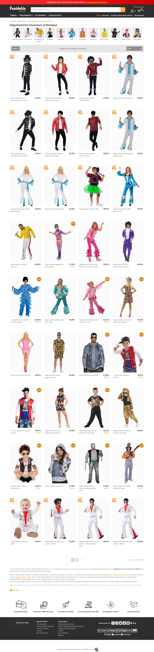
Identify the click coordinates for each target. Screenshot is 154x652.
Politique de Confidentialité (67, 628)
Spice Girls (61, 39)
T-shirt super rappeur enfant (121, 376)
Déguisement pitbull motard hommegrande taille (87, 488)
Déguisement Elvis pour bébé (19, 542)
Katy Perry (93, 39)
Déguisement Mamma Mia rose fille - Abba (88, 321)
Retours (39, 631)
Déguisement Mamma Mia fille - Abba (54, 321)
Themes (13, 15)
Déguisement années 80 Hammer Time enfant (87, 432)
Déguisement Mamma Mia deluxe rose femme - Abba (88, 265)
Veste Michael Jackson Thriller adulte (87, 154)
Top (98, 15)
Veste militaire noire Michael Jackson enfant (19, 99)
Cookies (60, 631)
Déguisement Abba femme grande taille (20, 210)
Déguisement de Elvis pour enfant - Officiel (54, 542)
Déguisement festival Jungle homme (52, 376)
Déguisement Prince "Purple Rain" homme (121, 265)
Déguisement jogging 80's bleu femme (54, 265)
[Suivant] (81, 560)
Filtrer (15, 49)
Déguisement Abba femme (54, 209)
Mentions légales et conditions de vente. (71, 626)
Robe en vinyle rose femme (20, 375)
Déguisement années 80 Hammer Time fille (122, 432)
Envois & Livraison (42, 628)
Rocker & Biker (126, 39)
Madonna (50, 39)
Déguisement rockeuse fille (88, 209)
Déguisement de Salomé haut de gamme (19, 321)
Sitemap (60, 635)
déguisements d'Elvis (23, 577)
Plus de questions (42, 633)
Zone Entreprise (63, 633)
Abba (71, 39)
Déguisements (25, 15)
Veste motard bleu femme (54, 486)
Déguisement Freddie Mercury (18, 265)
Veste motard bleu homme (88, 375)
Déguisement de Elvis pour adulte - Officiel (123, 542)
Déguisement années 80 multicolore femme (122, 321)
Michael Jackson (17, 39)
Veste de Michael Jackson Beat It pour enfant (54, 99)
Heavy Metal (137, 39)
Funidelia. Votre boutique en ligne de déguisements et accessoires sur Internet (17, 9)
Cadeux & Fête (55, 15)
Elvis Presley (28, 39)
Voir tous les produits (136, 560)
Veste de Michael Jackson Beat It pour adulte (54, 154)
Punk (115, 39)
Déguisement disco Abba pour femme (122, 210)
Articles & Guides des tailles (45, 626)
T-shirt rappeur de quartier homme (21, 432)
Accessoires (40, 15)
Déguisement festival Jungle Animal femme (52, 432)
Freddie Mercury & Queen (39, 40)
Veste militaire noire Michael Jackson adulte (19, 154)
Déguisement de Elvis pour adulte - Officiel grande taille (88, 543)
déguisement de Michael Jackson (115, 575)
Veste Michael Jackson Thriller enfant (87, 99)
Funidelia (13, 21)
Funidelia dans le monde (66, 624)
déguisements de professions (107, 585)
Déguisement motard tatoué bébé (18, 487)
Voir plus (15, 590)
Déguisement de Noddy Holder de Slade (121, 487)
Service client (22, 623)
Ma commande (41, 624)
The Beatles (82, 39)
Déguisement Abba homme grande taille (123, 154)
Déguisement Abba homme (123, 98)
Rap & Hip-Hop (104, 39)
